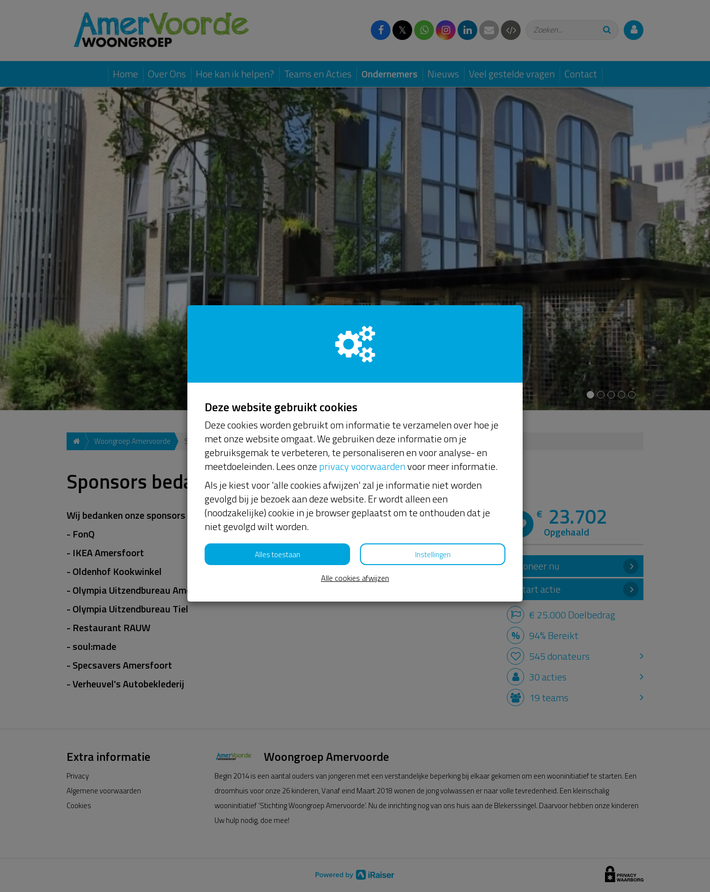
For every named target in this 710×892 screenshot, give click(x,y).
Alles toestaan (277, 554)
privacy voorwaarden (362, 466)
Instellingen (433, 554)
